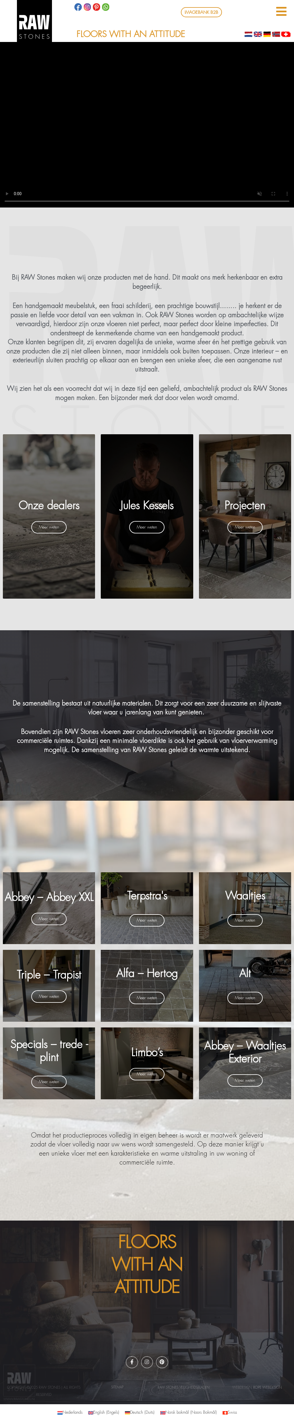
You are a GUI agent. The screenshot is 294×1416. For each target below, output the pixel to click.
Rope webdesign (267, 1389)
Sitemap (117, 1388)
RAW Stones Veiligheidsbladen (183, 1389)
